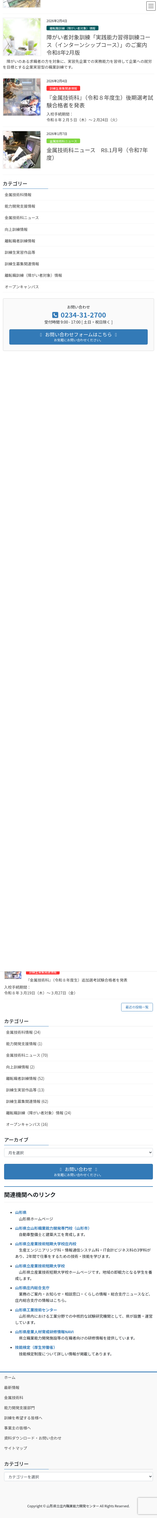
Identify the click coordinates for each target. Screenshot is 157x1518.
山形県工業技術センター (36, 1310)
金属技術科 (13, 1397)
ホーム (10, 1377)
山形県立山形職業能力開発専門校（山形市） (53, 1228)
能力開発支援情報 (20, 206)
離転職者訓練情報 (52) (25, 1078)
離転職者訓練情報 (20, 240)
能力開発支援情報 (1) (24, 1043)
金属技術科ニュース (63, 141)
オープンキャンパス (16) (27, 1124)
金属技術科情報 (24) (23, 1032)
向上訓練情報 (16, 229)
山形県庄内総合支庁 (32, 1287)
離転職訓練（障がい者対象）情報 (72, 28)
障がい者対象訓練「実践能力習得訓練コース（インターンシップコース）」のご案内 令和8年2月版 (99, 44)
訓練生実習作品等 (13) (25, 1090)
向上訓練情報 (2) (20, 1067)
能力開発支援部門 (19, 1407)
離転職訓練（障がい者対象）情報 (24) (38, 1112)
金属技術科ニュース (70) (27, 1055)
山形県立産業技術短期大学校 (40, 1266)
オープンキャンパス (22, 286)
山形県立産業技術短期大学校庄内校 (45, 1243)
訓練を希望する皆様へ (23, 1417)
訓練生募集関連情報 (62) (27, 1101)
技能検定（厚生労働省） (36, 1347)
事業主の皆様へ (17, 1428)
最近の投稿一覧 (137, 1007)
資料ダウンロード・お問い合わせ (33, 1438)
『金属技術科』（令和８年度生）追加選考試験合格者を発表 (76, 980)
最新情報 (11, 1387)
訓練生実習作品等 (20, 252)
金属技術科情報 (18, 194)
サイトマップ (15, 1448)
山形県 (21, 1212)
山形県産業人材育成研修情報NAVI (44, 1331)
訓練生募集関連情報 (43, 972)
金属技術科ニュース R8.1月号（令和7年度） (97, 154)
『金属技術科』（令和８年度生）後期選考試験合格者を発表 (99, 101)
